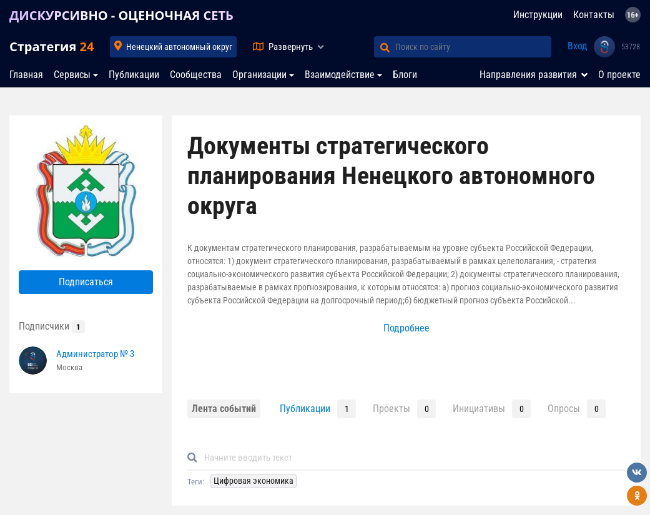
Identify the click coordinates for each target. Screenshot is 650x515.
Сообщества (196, 75)
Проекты (391, 408)
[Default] (411, 457)
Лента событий (224, 408)
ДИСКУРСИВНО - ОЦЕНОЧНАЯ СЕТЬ (121, 15)
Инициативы (479, 408)
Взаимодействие (340, 75)
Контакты (593, 15)
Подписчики (52, 326)
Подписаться (86, 282)
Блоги (405, 75)
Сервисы (72, 75)
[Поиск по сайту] (473, 46)
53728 (630, 46)
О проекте (619, 75)
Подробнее (406, 328)
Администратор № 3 (95, 354)
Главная (26, 75)
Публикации (134, 75)
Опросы (564, 408)
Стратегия (51, 46)
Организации (259, 75)
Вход (578, 46)
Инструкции (538, 15)
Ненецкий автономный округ (179, 47)
